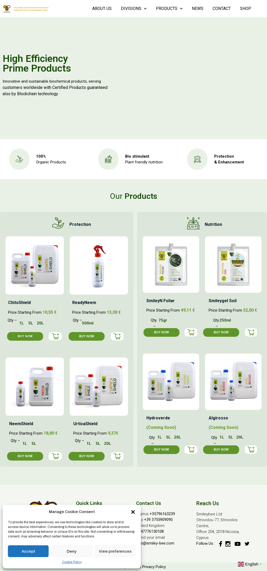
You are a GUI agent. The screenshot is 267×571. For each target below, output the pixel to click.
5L (30, 323)
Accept (28, 551)
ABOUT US (102, 8)
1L (21, 323)
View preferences (115, 551)
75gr (162, 320)
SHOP (245, 8)
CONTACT (222, 8)
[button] (133, 511)
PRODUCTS (169, 8)
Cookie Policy (72, 562)
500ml (88, 323)
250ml (225, 320)
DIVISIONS (134, 8)
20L (40, 323)
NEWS (197, 8)
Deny (71, 551)
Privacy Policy (154, 566)
